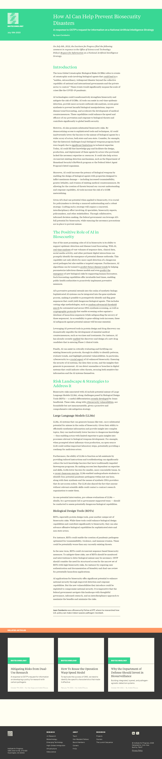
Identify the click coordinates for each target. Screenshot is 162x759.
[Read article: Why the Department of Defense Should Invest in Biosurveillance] (131, 665)
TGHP (140, 747)
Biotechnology (52, 739)
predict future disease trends (94, 266)
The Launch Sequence (104, 742)
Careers (76, 745)
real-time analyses (61, 249)
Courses (99, 739)
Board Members (79, 742)
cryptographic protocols (64, 311)
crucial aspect (76, 359)
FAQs (75, 749)
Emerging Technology (55, 742)
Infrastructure (52, 749)
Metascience (51, 752)
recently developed (100, 398)
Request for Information (71, 52)
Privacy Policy (137, 750)
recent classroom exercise (67, 473)
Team (75, 736)
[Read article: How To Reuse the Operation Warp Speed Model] (81, 665)
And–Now (145, 745)
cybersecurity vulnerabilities (99, 402)
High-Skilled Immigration (56, 745)
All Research (51, 736)
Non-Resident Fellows (81, 739)
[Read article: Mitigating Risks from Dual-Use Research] (31, 665)
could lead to (110, 76)
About (75, 732)
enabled (76, 338)
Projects (99, 736)
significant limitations (82, 145)
